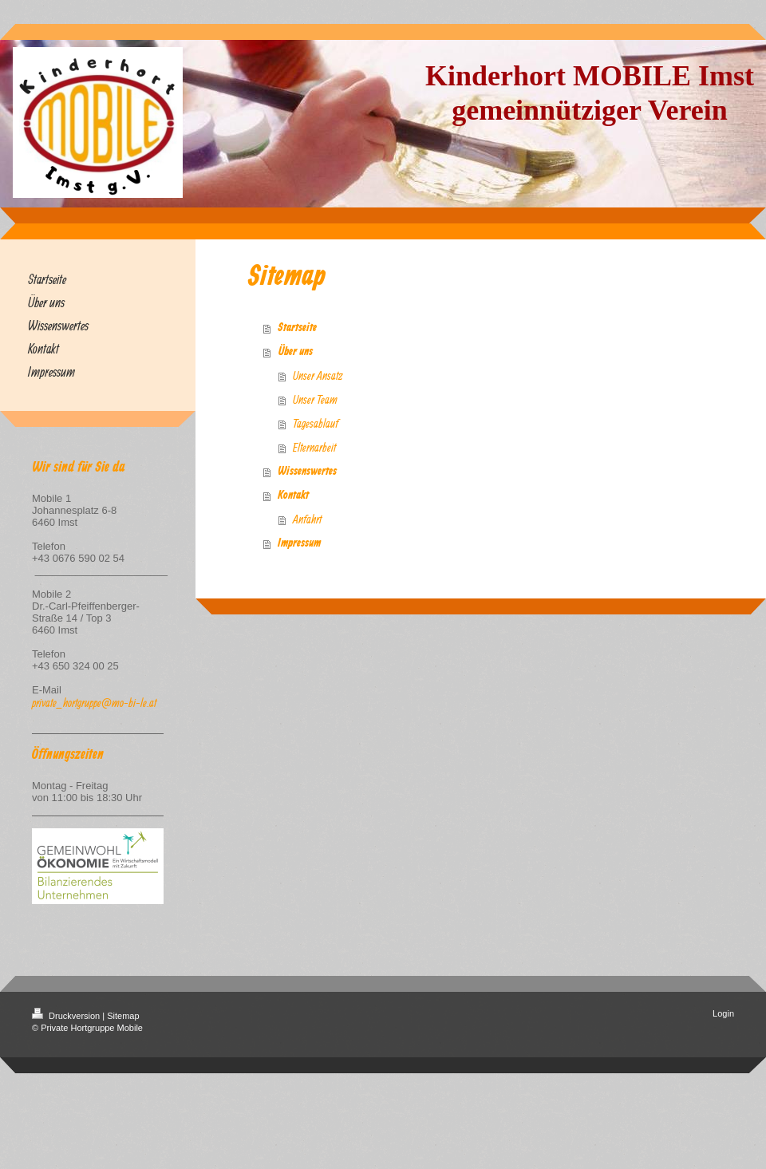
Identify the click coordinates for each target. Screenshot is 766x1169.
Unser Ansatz (317, 375)
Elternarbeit (314, 447)
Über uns (295, 352)
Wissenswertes (307, 471)
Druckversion (67, 1016)
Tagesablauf (315, 423)
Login (723, 1013)
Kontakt (293, 495)
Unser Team (315, 399)
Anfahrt (307, 519)
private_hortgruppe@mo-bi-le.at (94, 702)
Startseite (297, 328)
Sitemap (123, 1016)
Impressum (299, 543)
